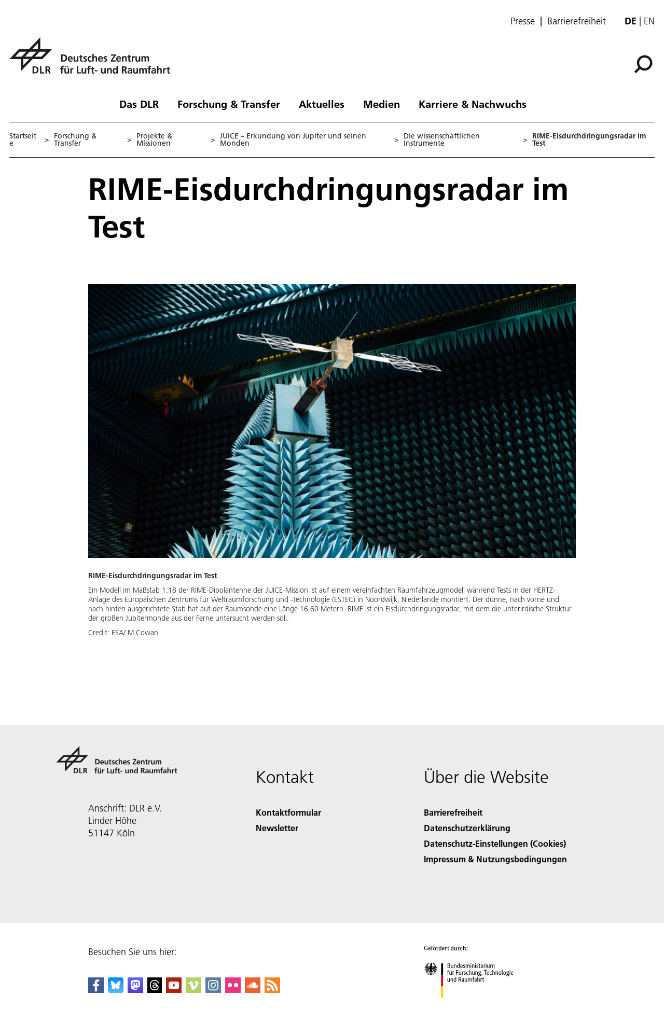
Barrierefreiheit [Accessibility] (453, 812)
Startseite (22, 139)
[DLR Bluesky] (115, 990)
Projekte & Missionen (154, 139)
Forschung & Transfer (228, 103)
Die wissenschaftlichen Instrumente (442, 139)
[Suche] (643, 64)
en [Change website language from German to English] (649, 21)
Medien (381, 103)
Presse (522, 21)
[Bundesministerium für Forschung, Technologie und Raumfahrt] (474, 1007)
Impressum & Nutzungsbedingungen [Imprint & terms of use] (495, 858)
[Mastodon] (135, 990)
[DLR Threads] (154, 990)
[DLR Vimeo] (193, 990)
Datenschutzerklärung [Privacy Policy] (467, 827)
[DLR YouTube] (174, 990)
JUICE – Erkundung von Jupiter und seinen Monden (293, 139)
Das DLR (139, 103)
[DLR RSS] (272, 990)
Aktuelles (321, 103)
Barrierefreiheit (576, 21)
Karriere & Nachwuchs (473, 103)
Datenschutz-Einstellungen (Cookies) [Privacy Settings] (495, 843)
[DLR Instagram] (213, 990)
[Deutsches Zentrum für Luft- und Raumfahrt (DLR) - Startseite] (93, 61)
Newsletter (277, 827)
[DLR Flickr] (233, 990)
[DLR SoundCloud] (252, 990)
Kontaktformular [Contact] (288, 812)
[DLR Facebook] (96, 990)
